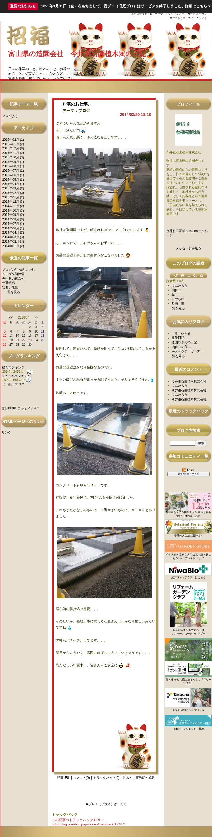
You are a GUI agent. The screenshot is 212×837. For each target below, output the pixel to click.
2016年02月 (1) (13, 140)
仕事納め (8, 283)
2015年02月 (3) (13, 193)
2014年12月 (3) (13, 201)
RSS (188, 470)
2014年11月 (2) (13, 206)
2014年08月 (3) (13, 219)
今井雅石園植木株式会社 (189, 381)
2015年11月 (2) (13, 153)
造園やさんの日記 (184, 342)
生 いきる (181, 333)
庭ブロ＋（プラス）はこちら (106, 804)
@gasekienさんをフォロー (21, 408)
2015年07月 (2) (13, 170)
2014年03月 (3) (13, 237)
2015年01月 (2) (13, 197)
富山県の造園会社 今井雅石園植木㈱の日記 (77, 53)
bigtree (176, 290)
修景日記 (178, 338)
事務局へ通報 (145, 778)
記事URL (63, 778)
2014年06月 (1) (13, 228)
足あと (127, 778)
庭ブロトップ (178, 18)
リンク (6, 432)
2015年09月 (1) (13, 162)
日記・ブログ (14, 384)
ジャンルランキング (16, 376)
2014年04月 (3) (13, 232)
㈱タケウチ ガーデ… (187, 351)
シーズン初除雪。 (14, 274)
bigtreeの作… (181, 347)
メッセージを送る (188, 248)
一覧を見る (12, 292)
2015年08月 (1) (13, 166)
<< (11, 317)
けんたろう (179, 286)
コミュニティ (196, 18)
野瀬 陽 (178, 303)
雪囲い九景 (10, 287)
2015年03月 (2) (13, 188)
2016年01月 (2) (13, 144)
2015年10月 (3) (13, 157)
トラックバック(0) (106, 778)
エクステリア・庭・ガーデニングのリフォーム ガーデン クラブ (169, 13)
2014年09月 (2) (13, 215)
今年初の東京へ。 (14, 278)
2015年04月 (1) (13, 184)
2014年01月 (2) (13, 246)
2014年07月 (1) (13, 224)
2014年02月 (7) (13, 241)
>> (36, 317)
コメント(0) (81, 778)
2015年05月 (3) (13, 179)
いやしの (178, 299)
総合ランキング (13, 367)
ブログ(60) (9, 116)
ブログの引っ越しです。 (19, 269)
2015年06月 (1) (13, 175)
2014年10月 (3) (13, 210)
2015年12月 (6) (13, 148)
